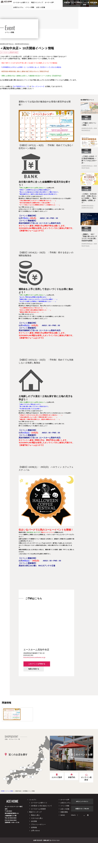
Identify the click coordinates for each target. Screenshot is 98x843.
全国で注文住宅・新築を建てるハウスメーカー (46, 840)
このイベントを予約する (36, 664)
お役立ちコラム (65, 802)
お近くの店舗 (64, 809)
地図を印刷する (33, 669)
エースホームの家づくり (39, 802)
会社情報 (34, 821)
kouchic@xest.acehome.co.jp (34, 657)
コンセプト (32, 799)
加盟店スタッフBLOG (82, 808)
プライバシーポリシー (38, 824)
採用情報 (34, 827)
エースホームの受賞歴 (38, 809)
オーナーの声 (64, 799)
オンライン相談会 (84, 3)
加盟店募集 (93, 2)
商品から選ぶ (35, 815)
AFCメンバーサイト (82, 801)
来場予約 (67, 2)
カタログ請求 (76, 2)
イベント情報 (64, 806)
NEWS (62, 815)
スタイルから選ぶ (37, 818)
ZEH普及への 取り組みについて (41, 806)
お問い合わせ (35, 830)
